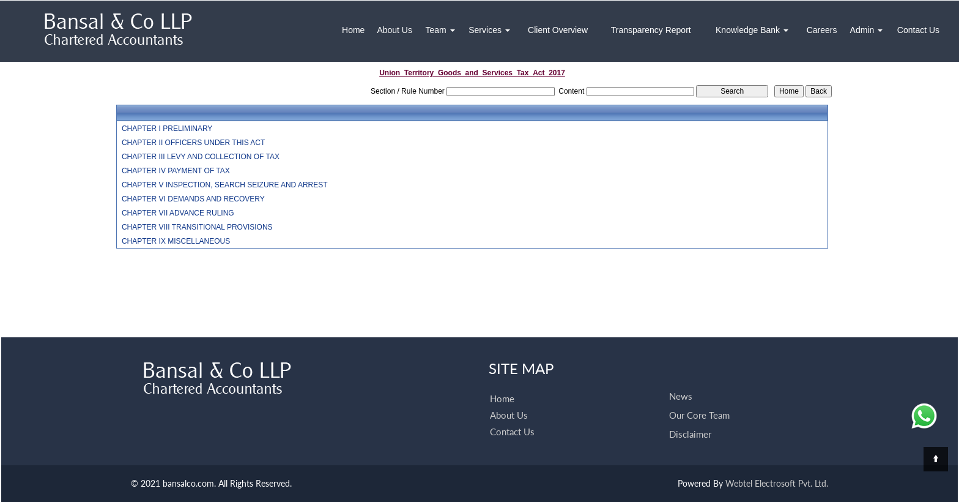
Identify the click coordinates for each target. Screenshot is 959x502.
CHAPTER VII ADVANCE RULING (178, 213)
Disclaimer (690, 434)
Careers (822, 30)
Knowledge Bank (752, 30)
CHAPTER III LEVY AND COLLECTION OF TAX (201, 156)
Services (489, 30)
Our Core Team (699, 415)
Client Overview (558, 30)
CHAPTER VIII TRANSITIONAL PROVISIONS (197, 227)
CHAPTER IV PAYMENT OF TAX (176, 171)
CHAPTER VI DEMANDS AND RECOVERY (193, 199)
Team (439, 30)
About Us (394, 30)
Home (353, 30)
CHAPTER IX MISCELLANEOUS (176, 241)
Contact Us (918, 30)
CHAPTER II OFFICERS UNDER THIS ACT (193, 142)
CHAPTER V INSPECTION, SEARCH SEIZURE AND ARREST (225, 185)
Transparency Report (651, 30)
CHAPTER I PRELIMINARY (167, 128)
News (680, 396)
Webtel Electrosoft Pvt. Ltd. (776, 483)
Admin (866, 30)
